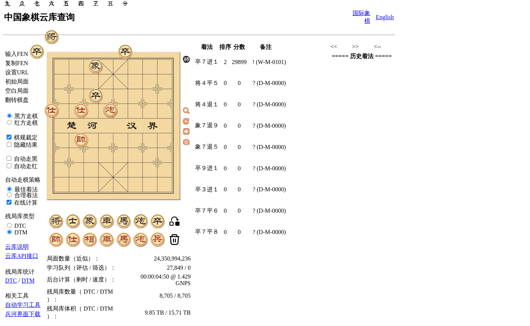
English (385, 17)
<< (334, 46)
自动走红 (25, 166)
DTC (19, 226)
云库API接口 (21, 256)
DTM (20, 232)
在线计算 (25, 202)
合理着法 (25, 195)
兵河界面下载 (22, 314)
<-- (377, 46)
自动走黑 (25, 159)
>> (355, 46)
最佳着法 (25, 189)
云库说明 (17, 247)
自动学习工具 (22, 305)
